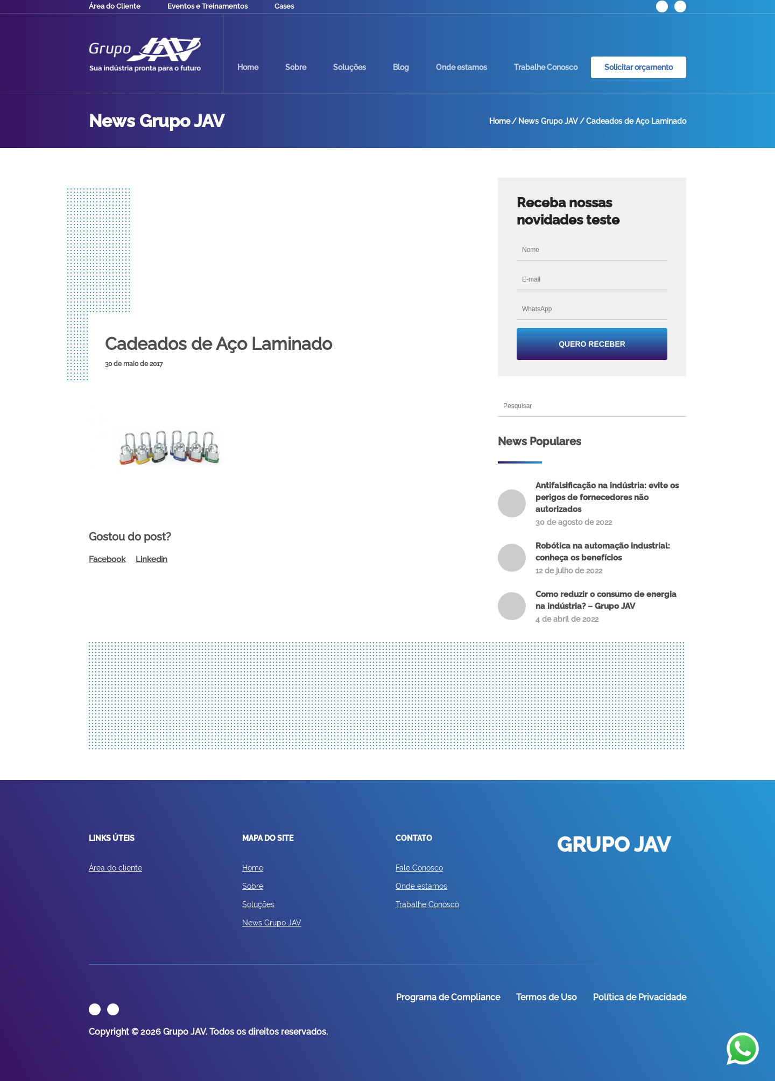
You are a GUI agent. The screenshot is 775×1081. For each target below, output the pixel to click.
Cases (284, 6)
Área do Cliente (114, 6)
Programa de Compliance (448, 997)
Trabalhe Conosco (545, 67)
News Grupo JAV (271, 922)
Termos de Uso (546, 997)
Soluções (349, 67)
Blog (401, 67)
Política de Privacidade (639, 997)
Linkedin (151, 559)
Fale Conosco (419, 868)
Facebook (107, 559)
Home (247, 67)
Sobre (295, 67)
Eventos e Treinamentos (207, 6)
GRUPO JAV (145, 55)
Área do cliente (115, 868)
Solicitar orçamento (638, 67)
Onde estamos (461, 67)
